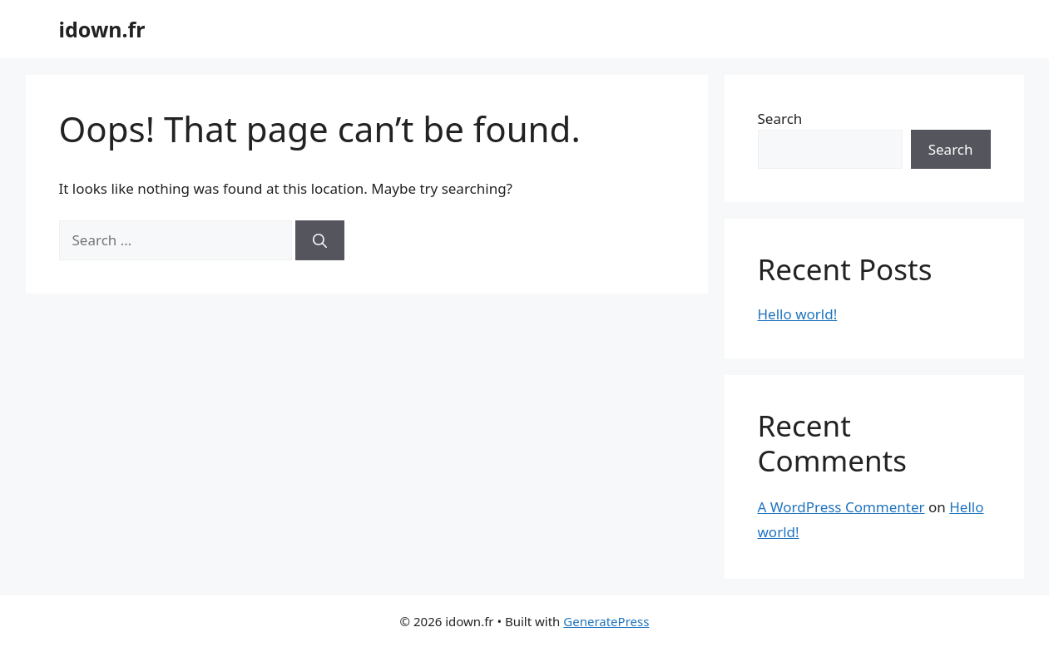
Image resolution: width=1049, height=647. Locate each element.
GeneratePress (606, 621)
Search (780, 118)
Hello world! (798, 314)
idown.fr (102, 29)
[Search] (319, 240)
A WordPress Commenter (841, 506)
